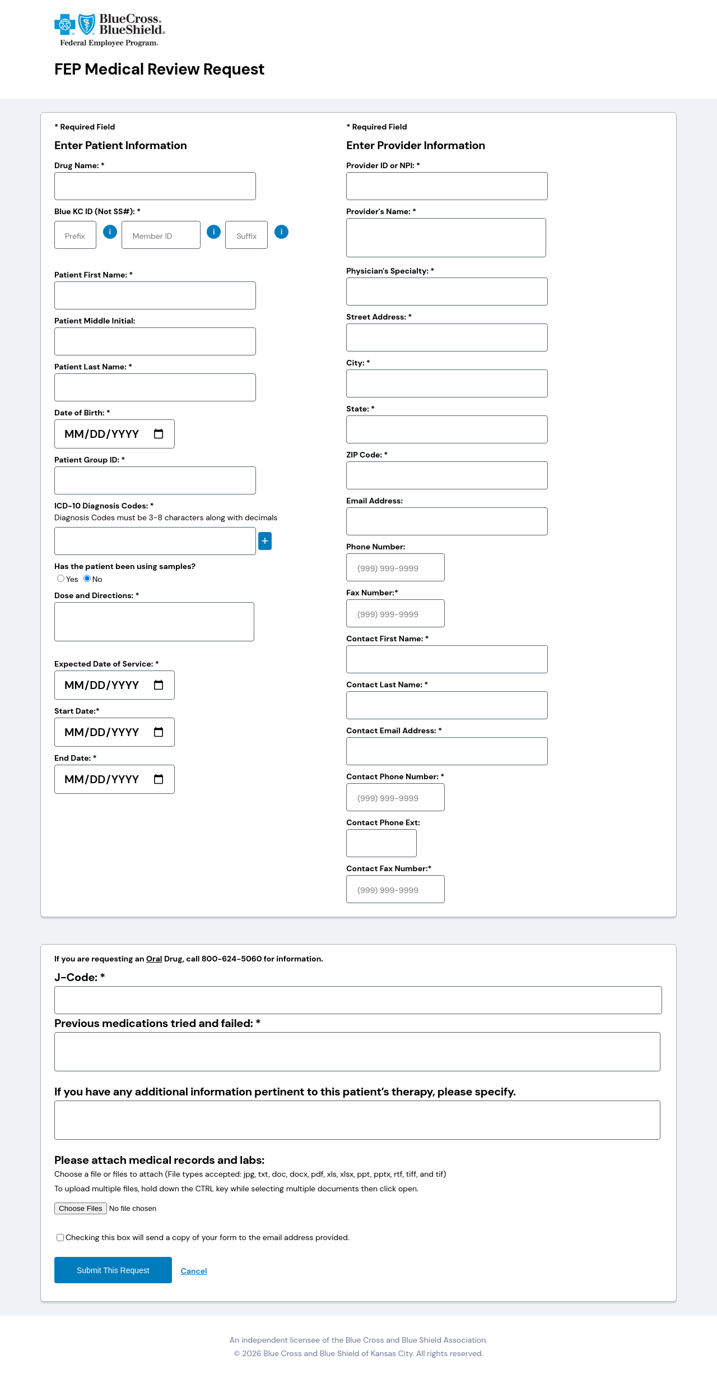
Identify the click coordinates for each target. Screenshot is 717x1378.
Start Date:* (77, 711)
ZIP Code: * (367, 455)
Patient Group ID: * (89, 460)
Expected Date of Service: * (106, 664)
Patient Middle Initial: (94, 321)
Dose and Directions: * (96, 595)
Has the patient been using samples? (124, 566)
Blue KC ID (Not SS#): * (97, 211)
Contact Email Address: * (394, 730)
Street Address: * (379, 317)
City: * (358, 363)
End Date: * (75, 758)
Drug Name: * (79, 165)
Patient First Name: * (93, 275)
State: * (360, 409)
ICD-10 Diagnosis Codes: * (104, 506)
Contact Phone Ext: (383, 822)
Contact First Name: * (387, 638)
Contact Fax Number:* (388, 868)
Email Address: (374, 501)
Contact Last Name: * (387, 684)
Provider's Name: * (381, 211)
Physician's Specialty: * (390, 271)
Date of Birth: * (82, 413)
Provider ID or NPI (383, 165)
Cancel (194, 1271)
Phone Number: (375, 547)
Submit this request (113, 1270)
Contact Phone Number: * (395, 776)
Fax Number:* (372, 593)
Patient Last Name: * (93, 367)
